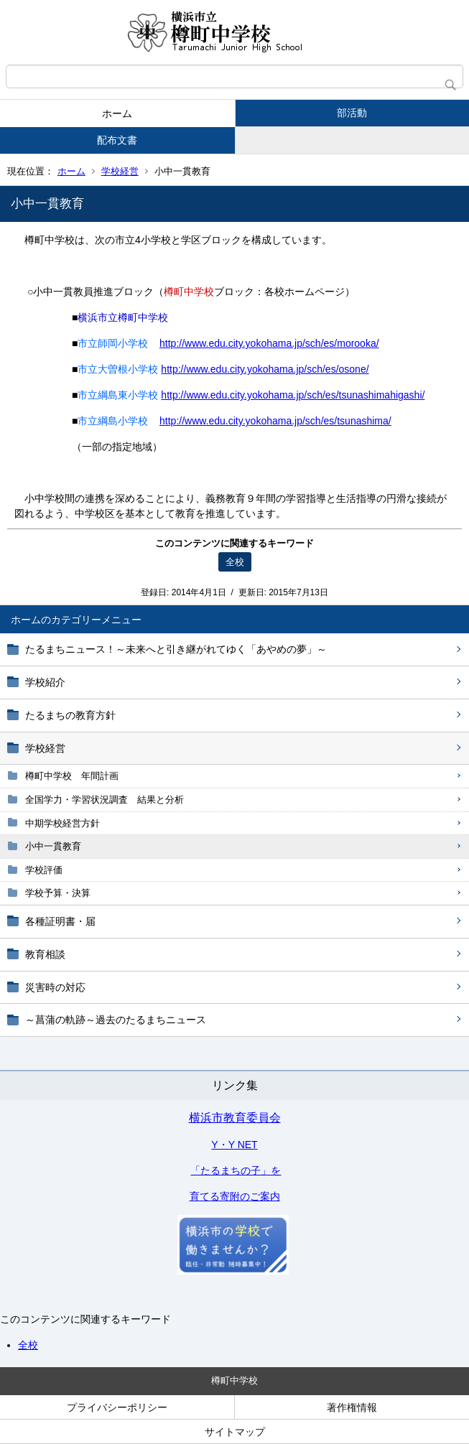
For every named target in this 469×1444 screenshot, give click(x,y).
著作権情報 (352, 1407)
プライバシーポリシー (117, 1407)
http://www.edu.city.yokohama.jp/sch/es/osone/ (264, 369)
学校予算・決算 (57, 893)
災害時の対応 (55, 987)
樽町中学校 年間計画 (72, 775)
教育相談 (45, 954)
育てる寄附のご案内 (235, 1196)
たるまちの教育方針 (70, 715)
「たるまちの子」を (235, 1170)
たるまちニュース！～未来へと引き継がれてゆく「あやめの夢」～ (176, 649)
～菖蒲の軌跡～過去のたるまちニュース (115, 1019)
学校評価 (43, 870)
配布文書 (117, 140)
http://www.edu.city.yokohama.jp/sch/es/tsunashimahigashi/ (292, 395)
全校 (28, 1345)
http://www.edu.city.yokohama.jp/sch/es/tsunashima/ (275, 421)
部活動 (352, 112)
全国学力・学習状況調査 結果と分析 (104, 799)
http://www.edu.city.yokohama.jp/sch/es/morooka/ (269, 343)
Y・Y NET (234, 1144)
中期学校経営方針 (62, 823)
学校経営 (120, 171)
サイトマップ (235, 1432)
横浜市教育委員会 (235, 1118)
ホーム (117, 113)
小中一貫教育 (53, 846)
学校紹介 (45, 682)
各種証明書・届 (60, 921)
